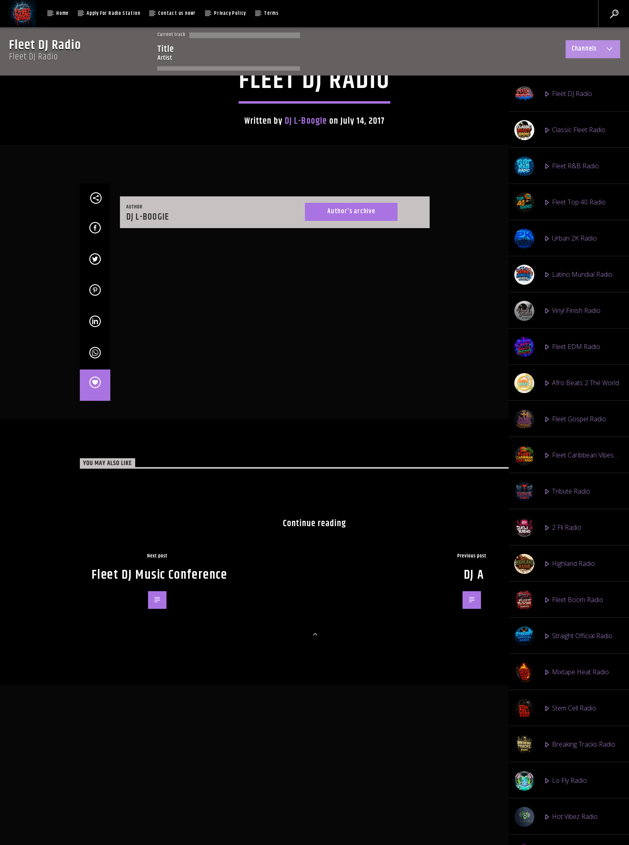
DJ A (474, 833)
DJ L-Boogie (306, 264)
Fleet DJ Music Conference (159, 833)
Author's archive (351, 470)
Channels (593, 50)
